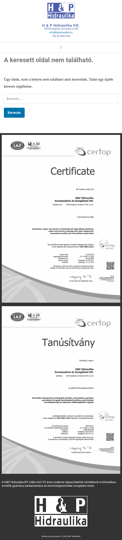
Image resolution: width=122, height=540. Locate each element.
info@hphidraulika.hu (61, 32)
